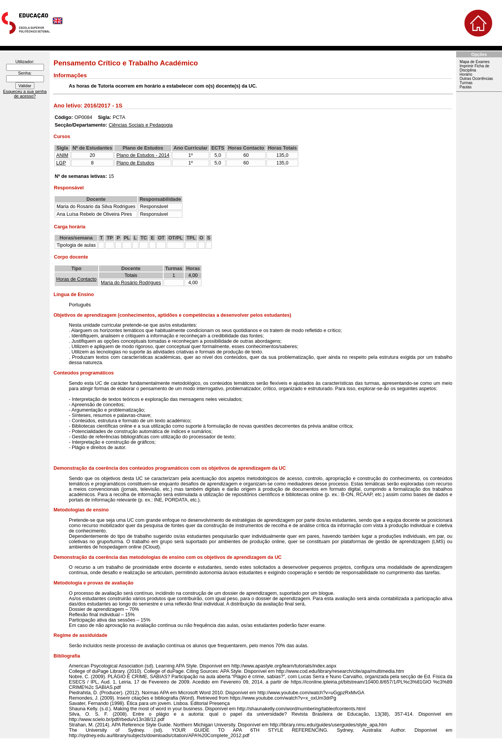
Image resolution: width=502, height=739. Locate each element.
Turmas (466, 83)
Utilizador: (24, 61)
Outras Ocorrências (476, 79)
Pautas (465, 87)
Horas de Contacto (76, 279)
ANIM (62, 155)
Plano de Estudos (135, 163)
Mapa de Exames (474, 62)
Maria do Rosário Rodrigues (131, 282)
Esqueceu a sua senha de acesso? (25, 93)
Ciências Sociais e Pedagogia (140, 125)
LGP (61, 163)
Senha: (24, 73)
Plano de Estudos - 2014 (142, 155)
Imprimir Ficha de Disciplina (474, 68)
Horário (466, 74)
